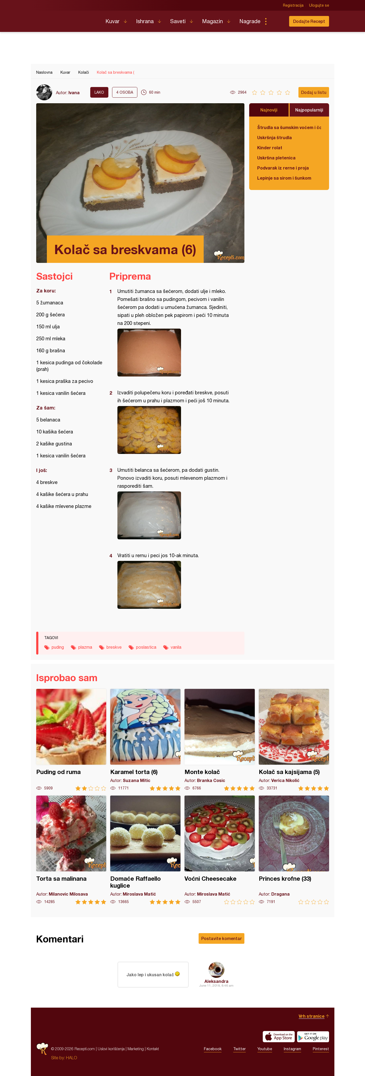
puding (58, 647)
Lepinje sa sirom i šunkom (284, 177)
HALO (71, 1057)
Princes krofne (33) (294, 850)
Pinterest (321, 1049)
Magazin (212, 21)
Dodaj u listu (313, 92)
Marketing (136, 1048)
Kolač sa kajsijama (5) (294, 740)
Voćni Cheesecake (219, 850)
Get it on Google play (313, 1036)
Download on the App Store (279, 1036)
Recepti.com (66, 19)
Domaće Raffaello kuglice (145, 850)
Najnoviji (268, 109)
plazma (85, 647)
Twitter (239, 1049)
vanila (176, 647)
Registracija (293, 5)
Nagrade (249, 21)
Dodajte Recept (309, 21)
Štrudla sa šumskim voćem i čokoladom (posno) (289, 127)
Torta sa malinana (71, 850)
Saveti (178, 21)
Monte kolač (219, 740)
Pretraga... (276, 21)
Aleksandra (216, 981)
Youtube (264, 1049)
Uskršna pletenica (276, 157)
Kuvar (112, 21)
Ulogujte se (319, 5)
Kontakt (153, 1048)
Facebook (213, 1049)
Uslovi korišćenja (111, 1048)
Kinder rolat (269, 147)
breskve (114, 647)
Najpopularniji (309, 109)
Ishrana (145, 21)
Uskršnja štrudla (274, 137)
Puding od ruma (71, 740)
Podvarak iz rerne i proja (283, 167)
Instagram (292, 1049)
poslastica (146, 647)
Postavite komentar (221, 938)
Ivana (74, 92)
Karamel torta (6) (145, 740)
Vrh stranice (312, 1016)
